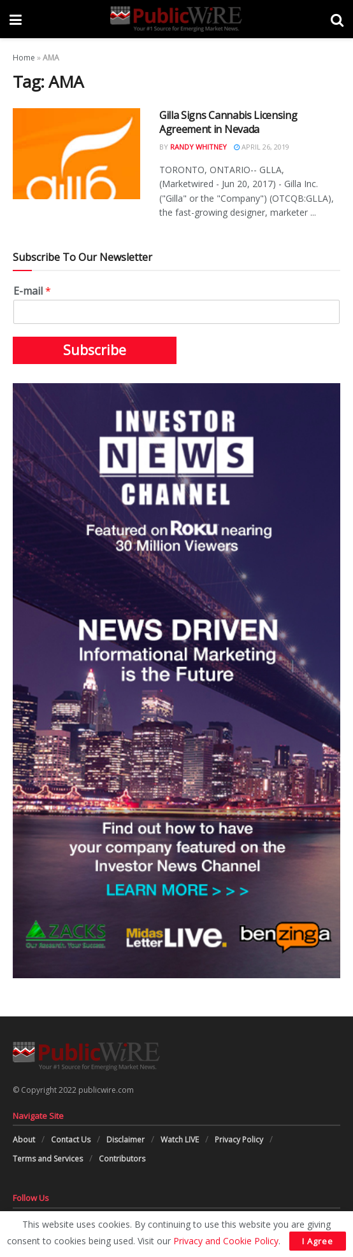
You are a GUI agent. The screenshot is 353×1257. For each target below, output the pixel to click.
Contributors (122, 1158)
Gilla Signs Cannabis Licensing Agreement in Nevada (228, 122)
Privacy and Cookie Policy (225, 1241)
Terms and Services (48, 1158)
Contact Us (70, 1139)
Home (24, 57)
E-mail (32, 291)
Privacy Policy (239, 1139)
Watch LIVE (180, 1139)
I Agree (317, 1241)
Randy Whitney (198, 146)
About (24, 1139)
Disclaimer (125, 1139)
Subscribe (94, 350)
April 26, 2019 (261, 146)
